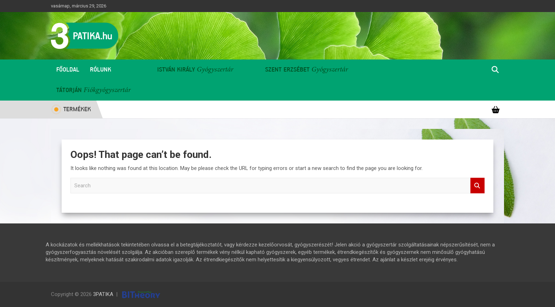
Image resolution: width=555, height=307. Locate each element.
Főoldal (67, 69)
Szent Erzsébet (287, 69)
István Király (176, 69)
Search (477, 186)
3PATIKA (103, 294)
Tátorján (69, 90)
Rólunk (100, 69)
